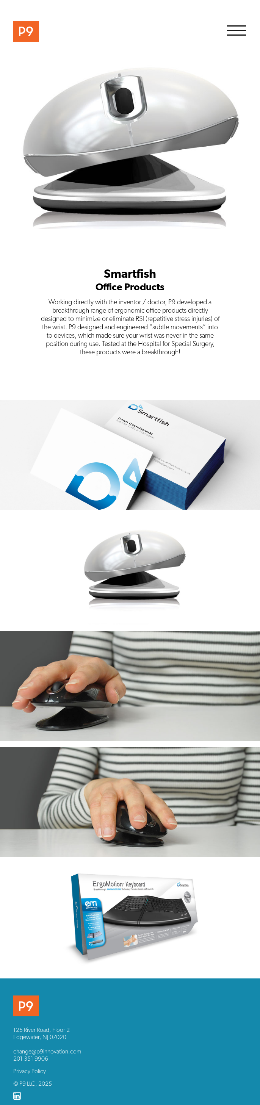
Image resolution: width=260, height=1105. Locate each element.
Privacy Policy (29, 1071)
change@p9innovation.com (47, 1051)
